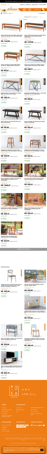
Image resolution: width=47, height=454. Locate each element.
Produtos (5, 13)
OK (42, 449)
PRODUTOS (23, 4)
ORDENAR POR (27, 17)
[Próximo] (25, 19)
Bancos (10, 13)
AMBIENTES (29, 4)
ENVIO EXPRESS (42, 4)
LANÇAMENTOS (35, 4)
